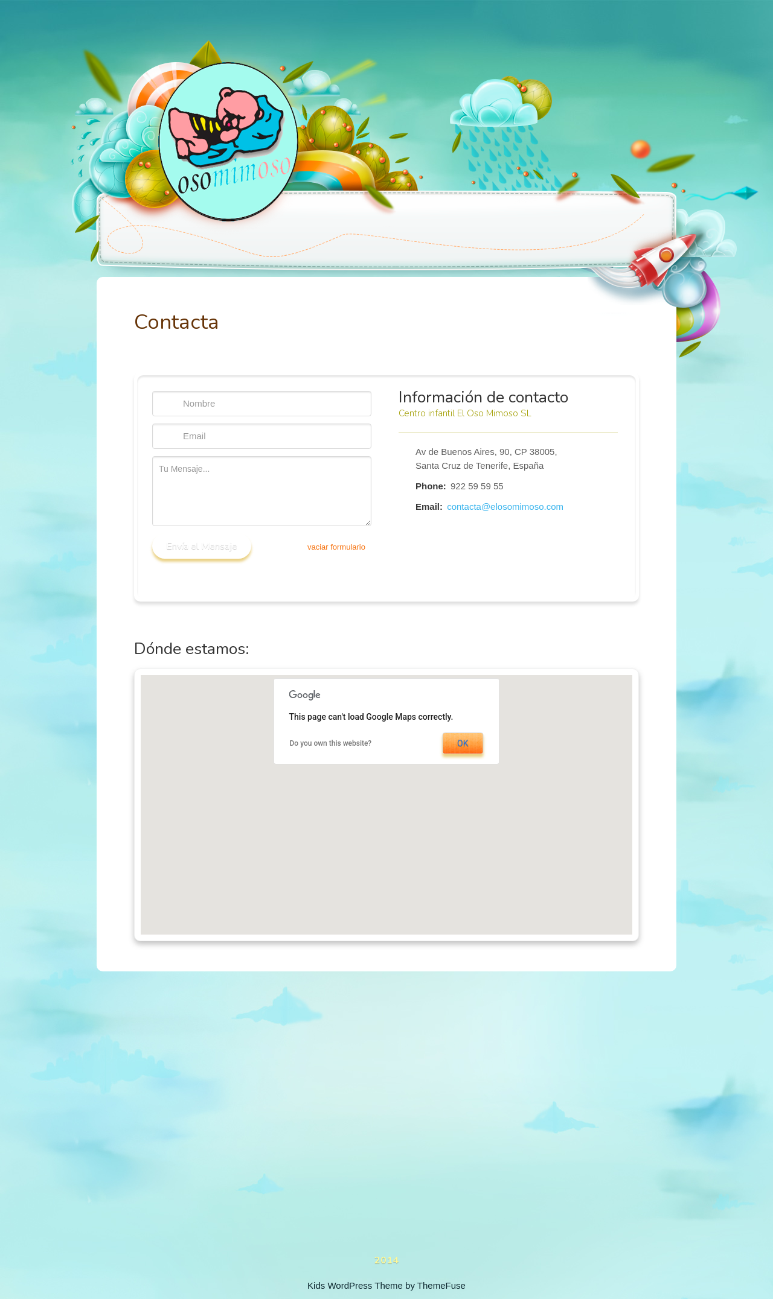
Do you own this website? (331, 743)
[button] (386, 794)
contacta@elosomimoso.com (505, 506)
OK (462, 743)
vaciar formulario (336, 546)
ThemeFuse (441, 1285)
